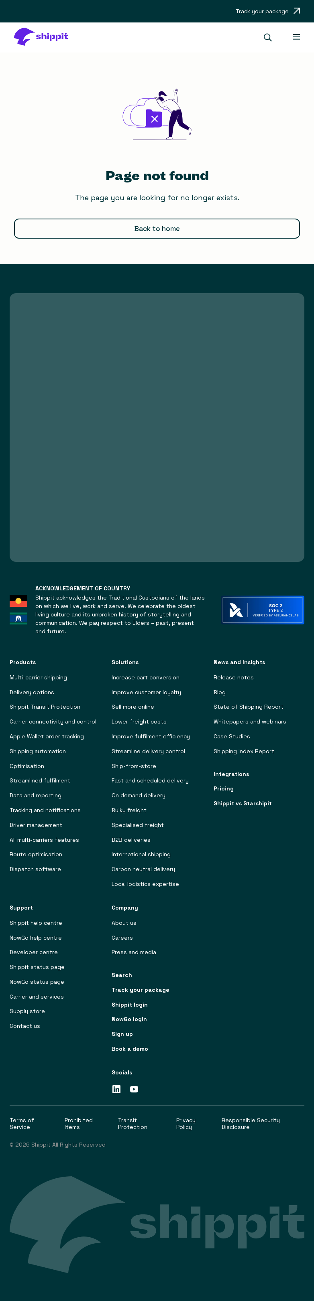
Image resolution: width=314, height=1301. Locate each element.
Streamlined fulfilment (40, 780)
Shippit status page (37, 967)
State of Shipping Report (248, 706)
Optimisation (27, 766)
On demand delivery (138, 795)
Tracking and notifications (45, 810)
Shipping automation (38, 751)
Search (122, 975)
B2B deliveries (131, 840)
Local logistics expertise (145, 884)
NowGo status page (37, 982)
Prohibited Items (79, 1124)
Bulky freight (129, 810)
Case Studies (232, 736)
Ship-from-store (134, 766)
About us (124, 923)
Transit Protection (132, 1124)
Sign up (122, 1034)
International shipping (141, 854)
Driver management (36, 825)
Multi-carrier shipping (38, 677)
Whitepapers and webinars (250, 721)
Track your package (140, 990)
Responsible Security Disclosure (251, 1124)
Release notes (234, 677)
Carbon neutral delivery (143, 869)
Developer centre (34, 952)
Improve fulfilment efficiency (151, 736)
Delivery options (32, 692)
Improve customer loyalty (146, 692)
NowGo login (129, 1019)
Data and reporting (35, 795)
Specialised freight (138, 825)
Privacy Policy (186, 1124)
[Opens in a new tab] (268, 11)
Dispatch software (35, 869)
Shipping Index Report (244, 751)
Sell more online (133, 706)
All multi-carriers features (44, 840)
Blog (220, 692)
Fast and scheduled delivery (150, 780)
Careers (122, 937)
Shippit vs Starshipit (243, 803)
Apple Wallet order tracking (47, 736)
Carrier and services (37, 996)
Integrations (231, 774)
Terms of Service (22, 1124)
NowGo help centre (36, 937)
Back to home (157, 228)
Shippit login (130, 1004)
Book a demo (130, 1049)
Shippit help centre (36, 923)
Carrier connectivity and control (53, 721)
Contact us (25, 1026)
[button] (271, 37)
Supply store (27, 1011)
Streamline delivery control (148, 751)
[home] (45, 37)
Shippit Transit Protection (45, 706)
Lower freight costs (139, 721)
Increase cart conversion (145, 677)
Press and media (134, 952)
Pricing (224, 788)
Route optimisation (36, 854)
